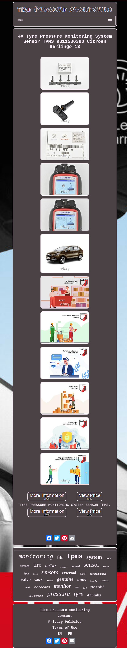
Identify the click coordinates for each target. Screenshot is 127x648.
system (94, 557)
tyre (78, 593)
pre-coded (97, 587)
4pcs (26, 573)
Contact (65, 616)
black (83, 573)
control (75, 566)
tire (37, 564)
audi (108, 558)
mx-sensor (35, 595)
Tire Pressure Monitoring (65, 610)
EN (60, 634)
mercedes (42, 587)
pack (35, 574)
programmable (98, 573)
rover (106, 566)
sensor (91, 564)
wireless (105, 580)
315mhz (93, 581)
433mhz (94, 595)
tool (77, 587)
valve (26, 579)
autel (81, 579)
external (69, 573)
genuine (65, 579)
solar (51, 566)
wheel (39, 580)
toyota (25, 566)
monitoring (36, 557)
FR (70, 634)
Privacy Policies (65, 622)
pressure (58, 593)
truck (28, 587)
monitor (62, 586)
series (50, 580)
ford (85, 588)
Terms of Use (64, 628)
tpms (75, 556)
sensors (49, 572)
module (63, 567)
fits (60, 557)
